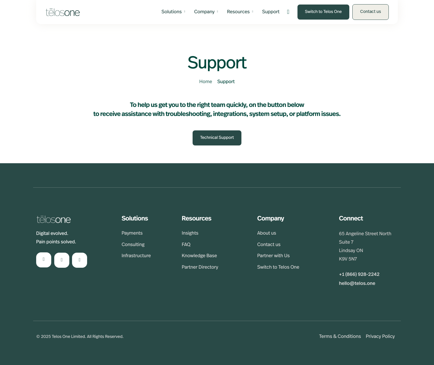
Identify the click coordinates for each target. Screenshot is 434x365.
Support (271, 12)
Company (206, 12)
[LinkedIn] (43, 259)
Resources (240, 12)
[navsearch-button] (288, 12)
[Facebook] (79, 260)
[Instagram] (61, 260)
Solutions (173, 12)
